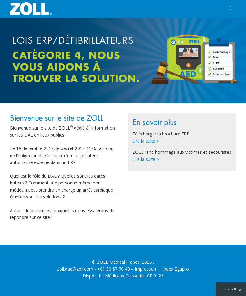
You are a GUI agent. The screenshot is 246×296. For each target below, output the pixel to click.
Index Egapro (175, 269)
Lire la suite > (145, 141)
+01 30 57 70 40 (113, 269)
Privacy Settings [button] (231, 289)
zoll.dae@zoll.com (75, 269)
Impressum (146, 269)
